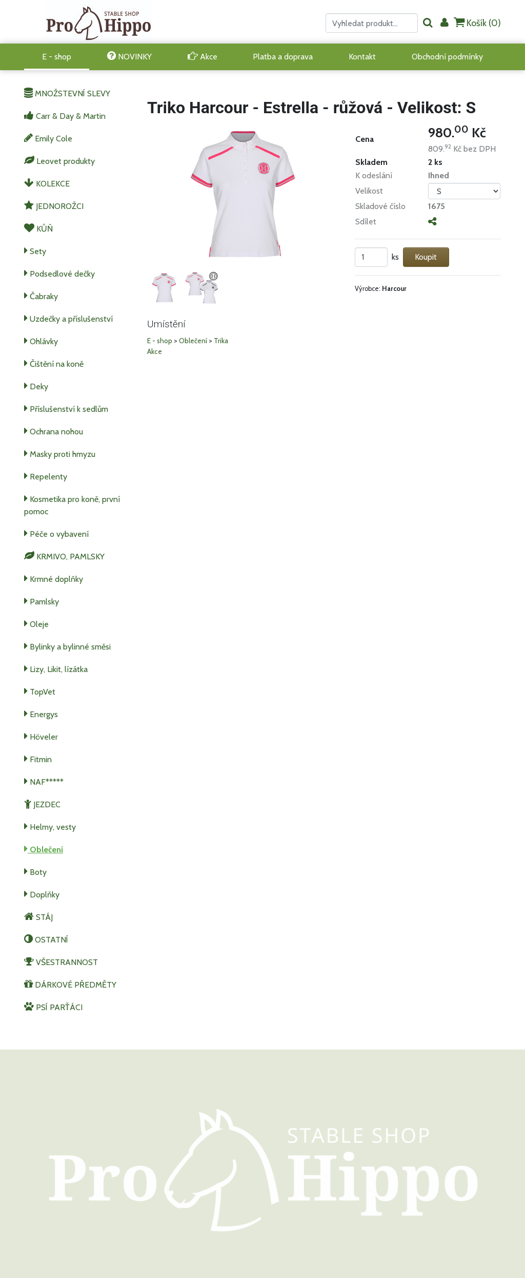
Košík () (477, 23)
